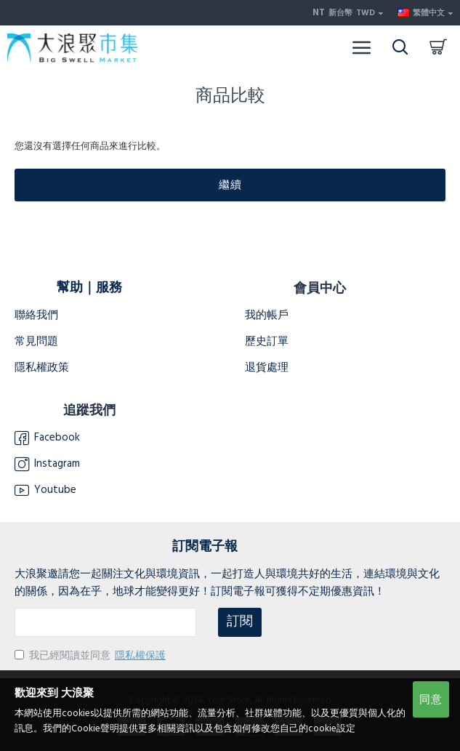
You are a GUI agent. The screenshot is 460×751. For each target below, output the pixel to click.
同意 (431, 699)
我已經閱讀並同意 (91, 656)
